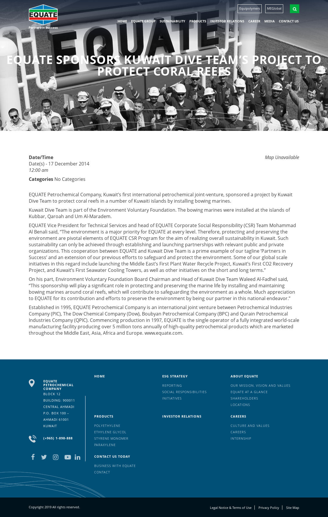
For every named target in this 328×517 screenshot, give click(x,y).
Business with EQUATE (115, 465)
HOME (122, 21)
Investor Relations (227, 21)
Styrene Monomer (111, 438)
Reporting (172, 385)
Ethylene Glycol (110, 432)
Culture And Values (250, 425)
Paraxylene (105, 445)
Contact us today (112, 456)
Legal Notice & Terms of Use (231, 507)
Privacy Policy (269, 507)
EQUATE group (143, 21)
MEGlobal (274, 8)
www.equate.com (163, 333)
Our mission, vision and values (260, 385)
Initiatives (172, 398)
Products (197, 21)
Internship (241, 438)
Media (269, 21)
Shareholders (244, 398)
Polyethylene (107, 425)
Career (254, 21)
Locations (240, 404)
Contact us (289, 21)
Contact (102, 472)
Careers (238, 416)
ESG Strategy (175, 376)
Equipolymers (249, 8)
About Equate (244, 376)
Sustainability (172, 21)
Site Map (292, 507)
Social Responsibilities (184, 392)
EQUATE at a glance (249, 392)
